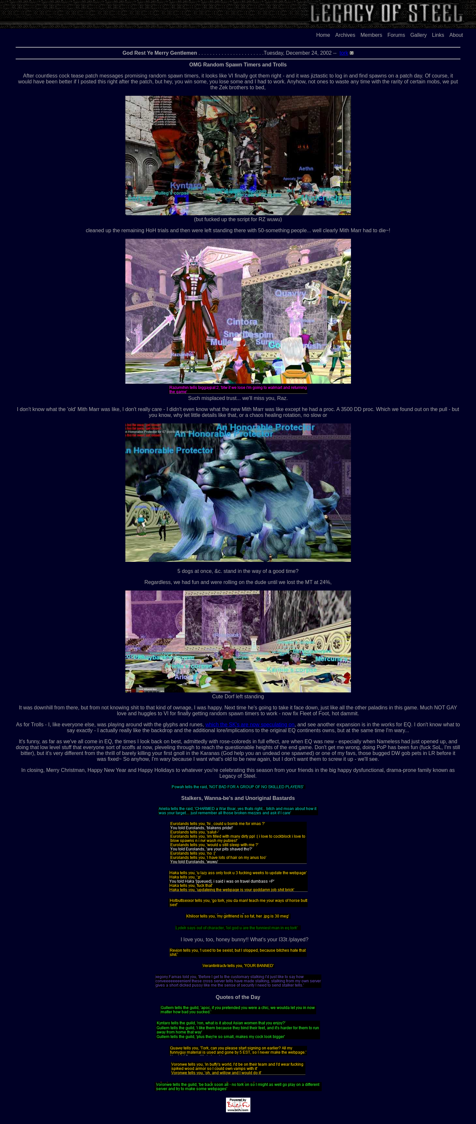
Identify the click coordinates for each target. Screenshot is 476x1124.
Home (323, 35)
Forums (396, 35)
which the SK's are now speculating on (249, 724)
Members (371, 35)
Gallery (418, 35)
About (456, 35)
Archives (345, 35)
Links (438, 35)
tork (344, 53)
